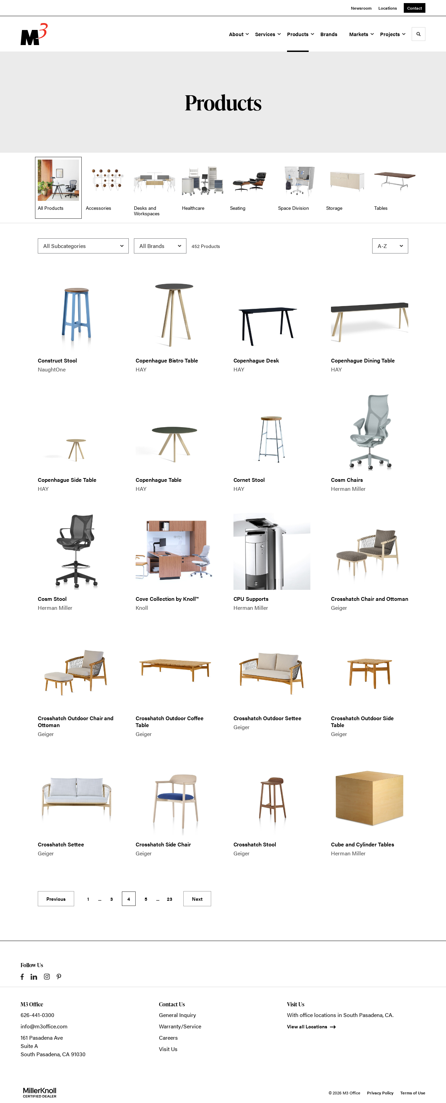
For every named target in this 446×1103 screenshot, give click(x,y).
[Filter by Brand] (160, 245)
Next (197, 898)
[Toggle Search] (418, 34)
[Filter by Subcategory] (83, 245)
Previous (56, 898)
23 (169, 898)
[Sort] (390, 245)
